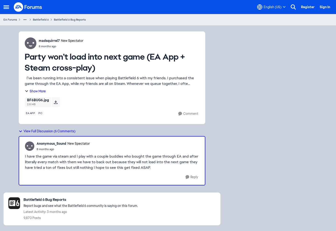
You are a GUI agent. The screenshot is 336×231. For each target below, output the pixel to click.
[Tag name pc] (40, 113)
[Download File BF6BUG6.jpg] (55, 102)
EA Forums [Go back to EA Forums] (10, 20)
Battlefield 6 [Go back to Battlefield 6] (41, 20)
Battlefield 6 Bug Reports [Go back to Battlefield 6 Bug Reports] (70, 20)
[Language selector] (271, 7)
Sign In (325, 7)
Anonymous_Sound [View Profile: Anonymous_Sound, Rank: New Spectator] (51, 143)
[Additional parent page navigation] (25, 19)
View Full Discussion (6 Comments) (47, 131)
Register (308, 7)
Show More (35, 91)
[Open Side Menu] (6, 7)
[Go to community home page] (28, 7)
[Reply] (192, 177)
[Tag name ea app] (30, 113)
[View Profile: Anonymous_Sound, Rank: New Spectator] (29, 146)
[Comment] (188, 114)
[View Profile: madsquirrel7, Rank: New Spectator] (30, 43)
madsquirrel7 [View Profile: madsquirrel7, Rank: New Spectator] (49, 41)
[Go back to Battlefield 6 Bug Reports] (81, 199)
